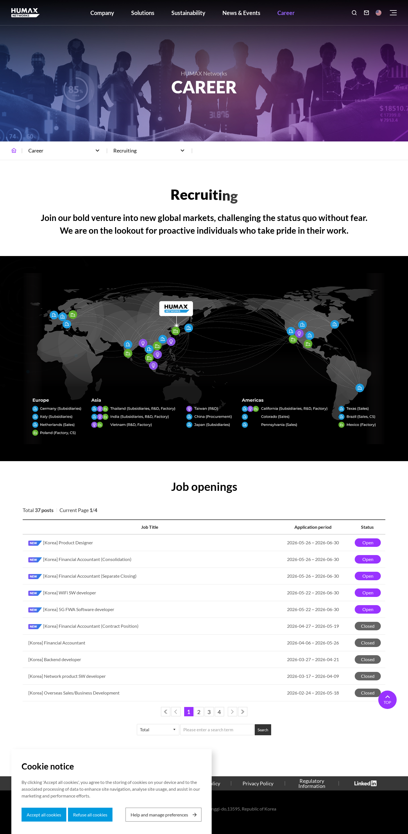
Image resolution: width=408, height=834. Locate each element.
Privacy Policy (258, 783)
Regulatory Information (311, 783)
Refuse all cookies (90, 814)
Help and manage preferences (159, 814)
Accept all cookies (44, 814)
